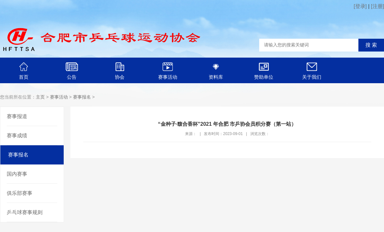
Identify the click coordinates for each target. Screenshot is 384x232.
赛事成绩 (17, 135)
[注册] (377, 6)
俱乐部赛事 (19, 193)
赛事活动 (59, 97)
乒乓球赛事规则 (25, 212)
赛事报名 (82, 97)
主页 (40, 97)
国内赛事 (17, 174)
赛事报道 (17, 116)
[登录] (360, 6)
